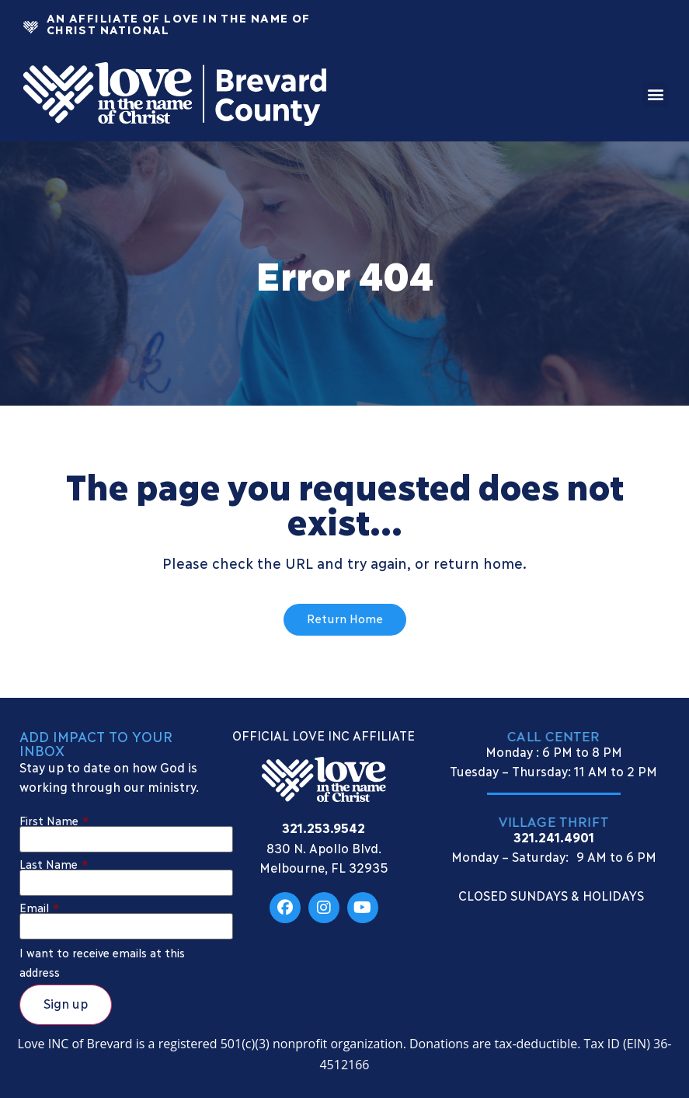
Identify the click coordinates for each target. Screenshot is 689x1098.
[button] (655, 94)
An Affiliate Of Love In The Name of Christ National (178, 23)
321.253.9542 (323, 827)
